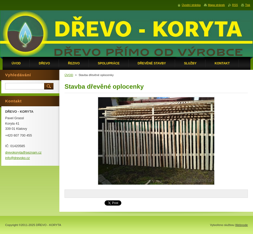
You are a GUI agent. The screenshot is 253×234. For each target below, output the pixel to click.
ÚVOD (69, 75)
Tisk (247, 4)
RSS (235, 4)
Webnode (241, 225)
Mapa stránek (216, 4)
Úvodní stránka (191, 4)
